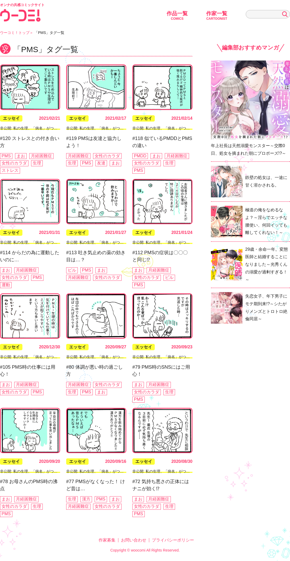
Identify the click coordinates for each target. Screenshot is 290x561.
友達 (101, 163)
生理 (37, 163)
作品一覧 (177, 16)
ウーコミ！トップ (15, 33)
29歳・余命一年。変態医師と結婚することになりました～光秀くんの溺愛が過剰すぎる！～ (266, 264)
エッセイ (11, 118)
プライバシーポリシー (173, 540)
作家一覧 (216, 16)
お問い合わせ (133, 540)
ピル (72, 270)
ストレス (10, 170)
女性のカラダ (14, 163)
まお (21, 156)
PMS (6, 156)
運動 (6, 285)
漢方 (86, 499)
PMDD (140, 156)
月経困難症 (41, 156)
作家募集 (107, 540)
